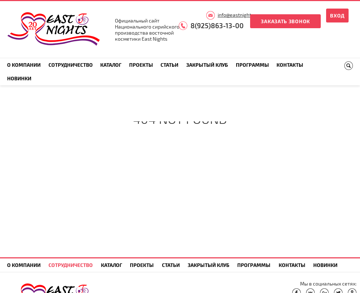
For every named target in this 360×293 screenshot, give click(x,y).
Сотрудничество (71, 65)
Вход (337, 15)
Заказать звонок (285, 21)
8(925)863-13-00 (217, 25)
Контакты (290, 65)
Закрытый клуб (207, 65)
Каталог (110, 65)
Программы (252, 65)
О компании (24, 65)
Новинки (19, 78)
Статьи (169, 65)
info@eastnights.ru (239, 15)
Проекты (141, 65)
